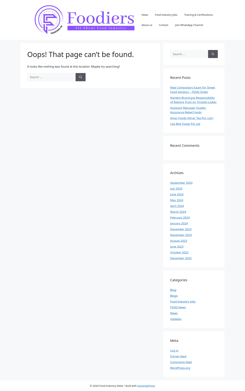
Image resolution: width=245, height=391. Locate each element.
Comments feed (181, 362)
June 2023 (177, 246)
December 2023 (181, 229)
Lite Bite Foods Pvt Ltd (185, 124)
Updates (176, 319)
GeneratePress (146, 385)
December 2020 (181, 258)
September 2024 (181, 183)
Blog (173, 290)
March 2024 (178, 212)
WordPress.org (180, 368)
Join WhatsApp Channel (189, 25)
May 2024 (176, 200)
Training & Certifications (198, 14)
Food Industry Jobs (166, 14)
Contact (163, 25)
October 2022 (179, 252)
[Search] (81, 77)
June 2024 (177, 194)
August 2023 (178, 241)
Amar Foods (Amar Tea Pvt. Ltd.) (191, 118)
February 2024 (180, 217)
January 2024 (179, 223)
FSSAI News (178, 307)
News (145, 14)
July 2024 (176, 188)
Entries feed (178, 356)
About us (147, 25)
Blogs (174, 296)
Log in (174, 350)
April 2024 (177, 206)
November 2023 (181, 235)
